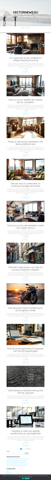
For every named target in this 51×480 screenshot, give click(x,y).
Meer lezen (25, 68)
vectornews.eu (25, 12)
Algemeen (23, 27)
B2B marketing (9, 469)
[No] (49, 477)
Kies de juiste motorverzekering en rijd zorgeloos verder (25, 306)
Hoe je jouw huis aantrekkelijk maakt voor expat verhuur (25, 223)
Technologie (9, 472)
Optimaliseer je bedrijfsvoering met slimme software (25, 388)
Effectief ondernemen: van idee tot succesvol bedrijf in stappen (25, 265)
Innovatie (8, 471)
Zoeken (8, 448)
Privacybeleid (27, 478)
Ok (22, 478)
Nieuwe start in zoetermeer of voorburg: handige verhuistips (25, 181)
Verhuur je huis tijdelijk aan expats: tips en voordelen (25, 97)
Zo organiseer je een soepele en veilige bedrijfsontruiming (25, 55)
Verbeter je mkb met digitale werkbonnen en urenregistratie (25, 429)
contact (28, 27)
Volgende (28, 445)
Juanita (26, 65)
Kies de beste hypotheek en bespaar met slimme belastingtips (25, 346)
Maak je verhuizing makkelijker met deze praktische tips (25, 139)
